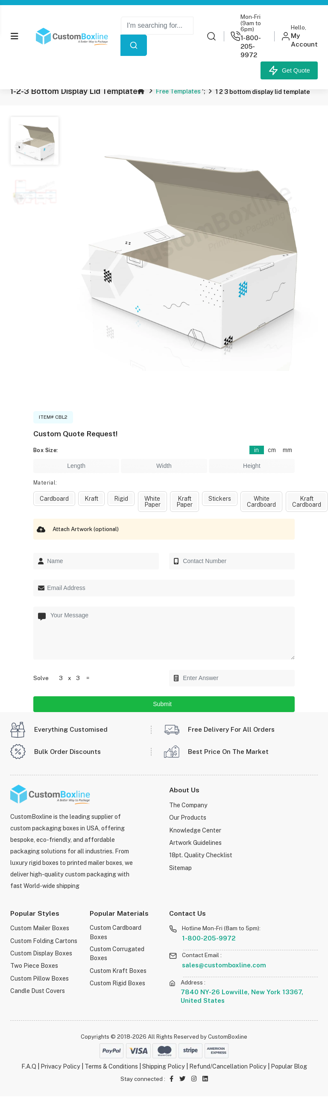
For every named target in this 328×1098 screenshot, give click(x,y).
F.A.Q (28, 1068)
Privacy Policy (60, 1068)
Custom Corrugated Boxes (117, 955)
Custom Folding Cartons (43, 942)
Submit (164, 705)
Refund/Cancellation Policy (227, 1068)
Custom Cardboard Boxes (115, 934)
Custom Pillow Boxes (39, 978)
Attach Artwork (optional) (76, 529)
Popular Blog (289, 1068)
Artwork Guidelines (195, 843)
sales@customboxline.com (224, 966)
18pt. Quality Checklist (200, 855)
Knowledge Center (195, 831)
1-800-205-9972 (209, 939)
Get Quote (289, 70)
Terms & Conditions (111, 1068)
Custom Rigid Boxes (117, 984)
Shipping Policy (163, 1068)
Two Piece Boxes (34, 966)
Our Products (187, 818)
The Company (188, 806)
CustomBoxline (227, 1038)
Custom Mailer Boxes (39, 929)
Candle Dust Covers (37, 990)
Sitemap (180, 867)
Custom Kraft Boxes (118, 972)
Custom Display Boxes (41, 954)
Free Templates (179, 90)
